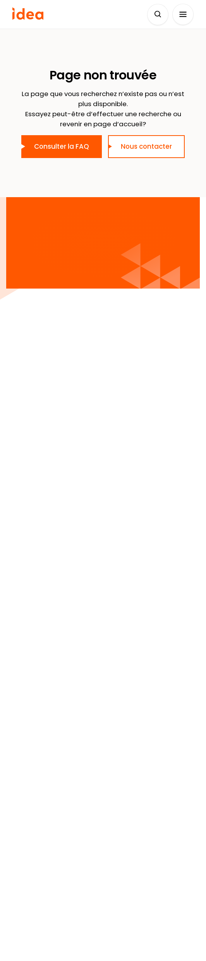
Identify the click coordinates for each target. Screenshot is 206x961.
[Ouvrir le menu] (183, 14)
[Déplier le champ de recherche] (157, 14)
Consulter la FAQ (61, 146)
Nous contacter (146, 146)
